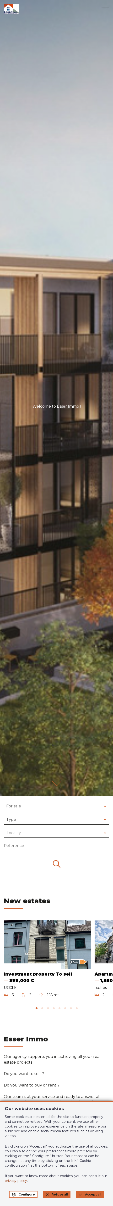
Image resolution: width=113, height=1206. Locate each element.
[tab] (36, 1008)
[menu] (105, 9)
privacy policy (16, 1181)
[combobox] (56, 806)
